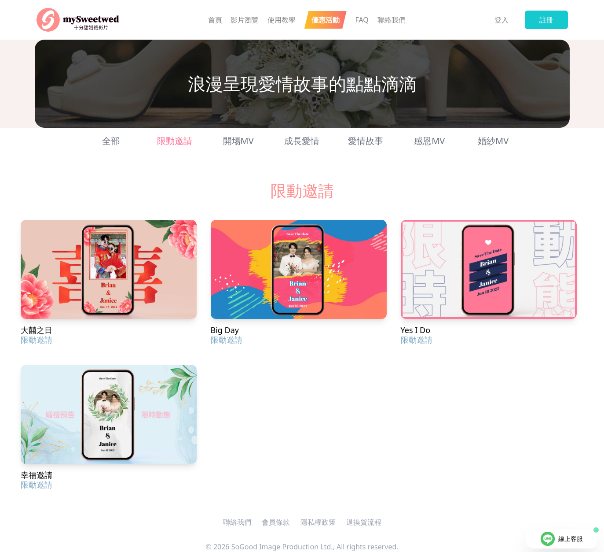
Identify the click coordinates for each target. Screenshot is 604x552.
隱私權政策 (318, 522)
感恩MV (429, 141)
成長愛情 (301, 141)
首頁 (215, 20)
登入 (501, 20)
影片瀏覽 (245, 20)
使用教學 (281, 20)
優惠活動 (325, 20)
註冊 (546, 20)
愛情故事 (365, 141)
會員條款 (276, 522)
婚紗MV (493, 141)
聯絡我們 (391, 20)
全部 (111, 141)
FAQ (361, 20)
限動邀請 (174, 141)
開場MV (238, 141)
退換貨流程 (363, 522)
